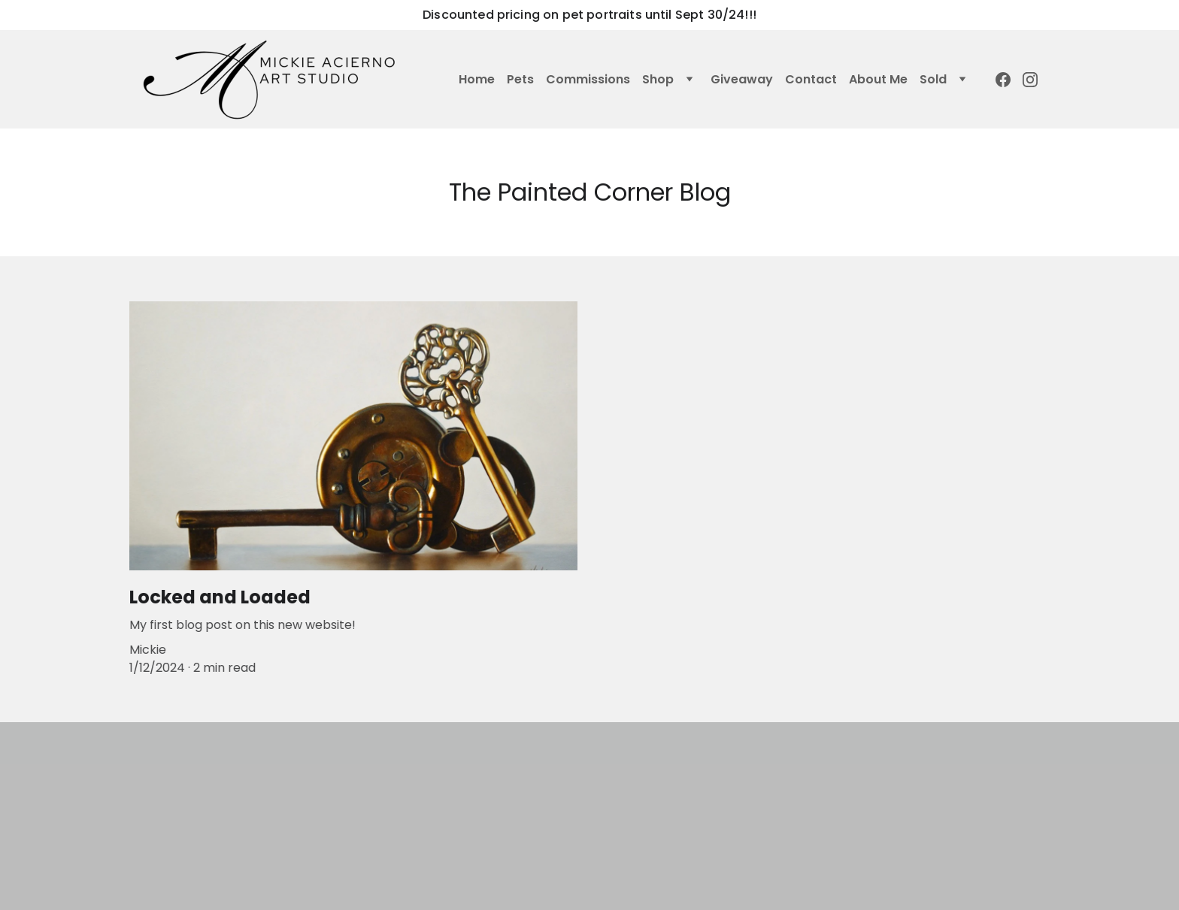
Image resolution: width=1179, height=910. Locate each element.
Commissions (588, 79)
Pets (520, 79)
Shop (658, 79)
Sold (933, 79)
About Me (878, 79)
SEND (811, 851)
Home (477, 79)
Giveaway (742, 79)
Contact (811, 79)
